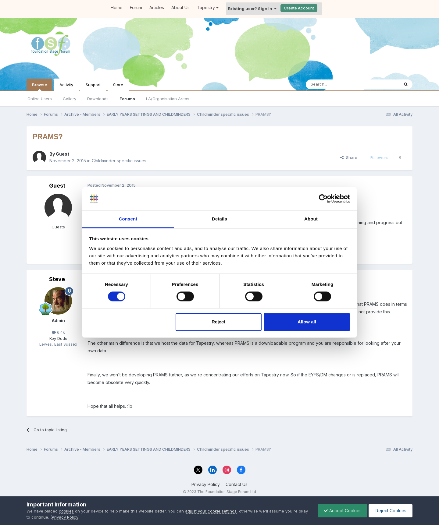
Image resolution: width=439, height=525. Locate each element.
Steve (57, 279)
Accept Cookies (341, 510)
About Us (180, 7)
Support (93, 84)
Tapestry (208, 7)
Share (348, 157)
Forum (136, 7)
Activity (66, 84)
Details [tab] (219, 218)
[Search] (337, 84)
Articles (156, 7)
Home (117, 7)
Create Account (299, 7)
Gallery (69, 98)
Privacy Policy (205, 484)
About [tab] (311, 218)
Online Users (39, 98)
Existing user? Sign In (252, 8)
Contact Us (237, 484)
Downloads (98, 98)
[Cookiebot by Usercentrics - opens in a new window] (323, 198)
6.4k (58, 332)
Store (118, 84)
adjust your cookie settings (211, 511)
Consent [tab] (128, 218)
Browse (39, 86)
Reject (218, 321)
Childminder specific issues (119, 160)
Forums (127, 98)
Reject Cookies (390, 510)
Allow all (307, 321)
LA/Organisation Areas (167, 98)
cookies (66, 511)
